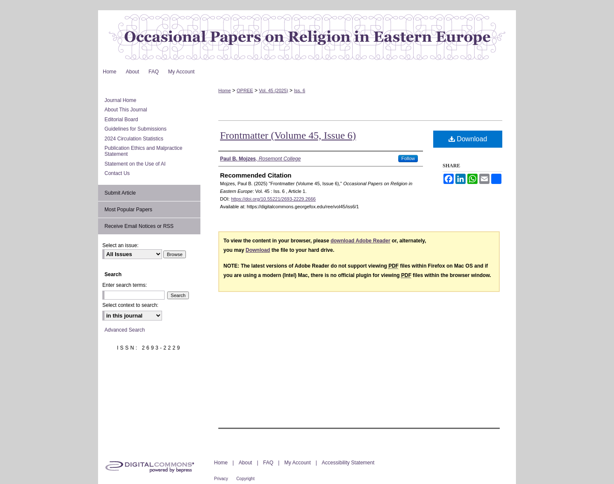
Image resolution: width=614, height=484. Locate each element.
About (245, 463)
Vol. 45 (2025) (273, 90)
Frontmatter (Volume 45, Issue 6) (288, 135)
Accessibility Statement (348, 463)
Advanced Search (124, 330)
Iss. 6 (299, 90)
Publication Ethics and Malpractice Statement (143, 151)
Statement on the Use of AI (134, 164)
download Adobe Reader (360, 241)
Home (224, 90)
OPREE (245, 90)
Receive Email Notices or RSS (139, 226)
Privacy (221, 478)
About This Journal (125, 110)
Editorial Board (121, 119)
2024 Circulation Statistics (133, 139)
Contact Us (117, 173)
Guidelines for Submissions (135, 129)
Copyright (245, 478)
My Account (297, 463)
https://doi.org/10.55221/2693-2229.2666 (273, 198)
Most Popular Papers (128, 210)
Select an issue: (120, 245)
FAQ (268, 463)
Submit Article (120, 193)
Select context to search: (130, 305)
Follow (408, 158)
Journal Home (120, 100)
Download (468, 139)
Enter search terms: (124, 285)
